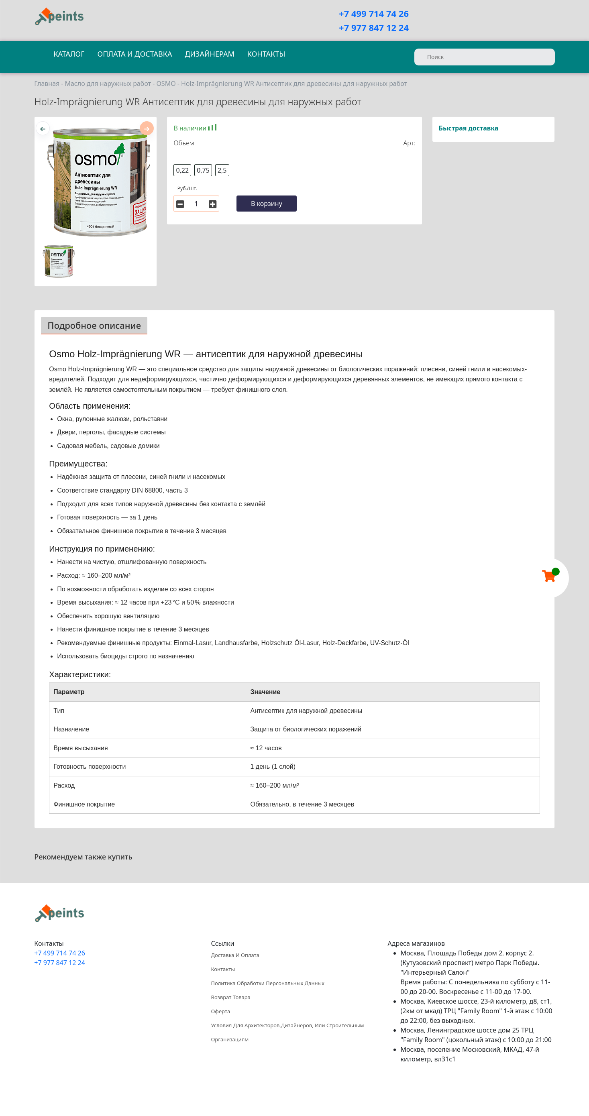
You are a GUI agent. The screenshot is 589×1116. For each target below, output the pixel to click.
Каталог (68, 54)
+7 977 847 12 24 (374, 27)
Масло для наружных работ (108, 83)
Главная (46, 83)
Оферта (220, 1011)
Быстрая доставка (469, 128)
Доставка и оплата (235, 955)
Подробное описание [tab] (94, 325)
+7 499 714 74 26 (374, 13)
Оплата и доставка (134, 54)
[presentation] (43, 128)
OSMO (165, 83)
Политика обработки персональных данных (267, 983)
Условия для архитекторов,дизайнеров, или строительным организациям (287, 1032)
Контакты (266, 54)
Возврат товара (230, 997)
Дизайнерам (209, 54)
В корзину (266, 203)
